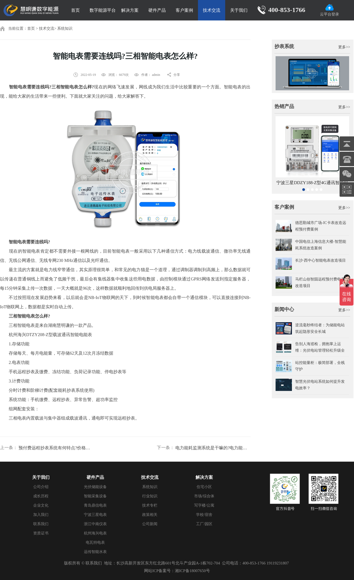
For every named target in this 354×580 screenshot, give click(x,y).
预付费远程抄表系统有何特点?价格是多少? (56, 448)
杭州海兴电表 (95, 533)
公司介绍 (40, 487)
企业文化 (40, 505)
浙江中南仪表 (95, 524)
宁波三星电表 (95, 515)
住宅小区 (204, 487)
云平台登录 (329, 10)
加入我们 (40, 515)
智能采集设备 (95, 496)
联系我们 (40, 524)
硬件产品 (157, 10)
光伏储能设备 (95, 487)
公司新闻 (149, 524)
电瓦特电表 (95, 542)
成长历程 (40, 496)
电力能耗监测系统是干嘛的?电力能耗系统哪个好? (213, 448)
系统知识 (64, 28)
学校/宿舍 (204, 515)
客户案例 (184, 10)
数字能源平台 (103, 10)
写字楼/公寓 (204, 505)
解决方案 (130, 10)
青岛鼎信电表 (95, 505)
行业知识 (149, 496)
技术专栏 (149, 505)
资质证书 (40, 533)
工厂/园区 (204, 524)
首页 (75, 10)
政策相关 (149, 515)
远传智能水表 (95, 552)
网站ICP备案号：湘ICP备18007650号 (177, 571)
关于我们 (239, 10)
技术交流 (211, 10)
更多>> (344, 47)
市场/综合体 (204, 496)
